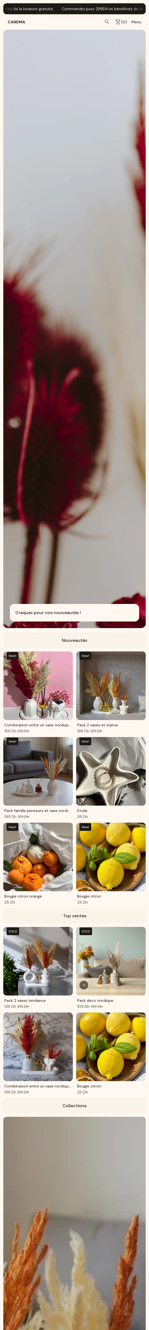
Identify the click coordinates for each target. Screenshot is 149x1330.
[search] (107, 22)
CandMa (16, 21)
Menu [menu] (136, 21)
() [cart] (121, 22)
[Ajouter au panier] (83, 985)
